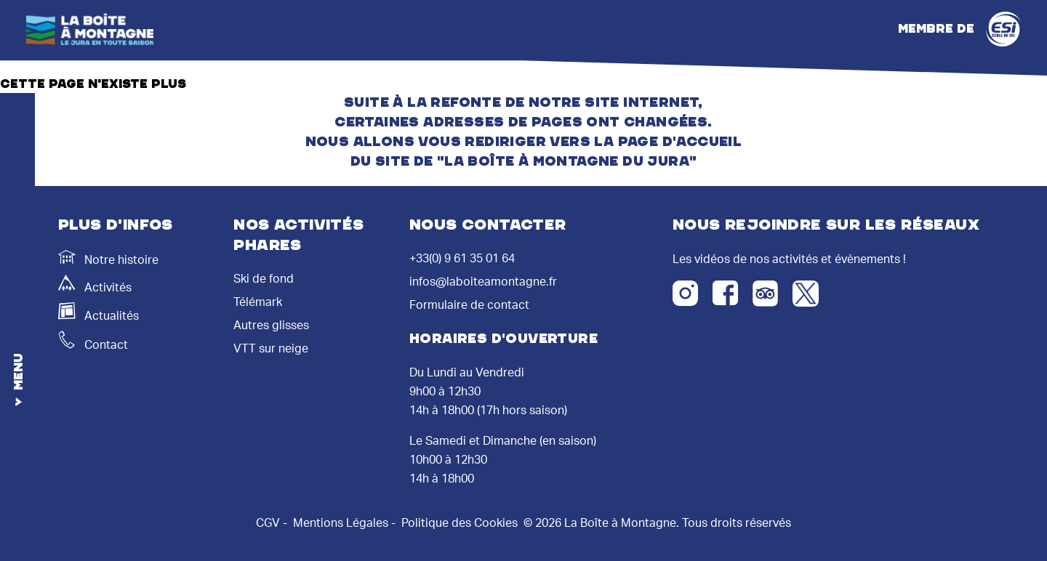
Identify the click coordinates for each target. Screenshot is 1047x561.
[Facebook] (725, 292)
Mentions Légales (340, 523)
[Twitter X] (806, 293)
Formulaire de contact (469, 305)
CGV (268, 523)
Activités (95, 284)
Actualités (98, 312)
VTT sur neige (270, 349)
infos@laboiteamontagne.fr (483, 282)
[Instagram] (685, 293)
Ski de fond (263, 279)
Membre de (960, 29)
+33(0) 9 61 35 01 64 (462, 259)
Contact (93, 341)
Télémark (257, 302)
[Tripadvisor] (765, 293)
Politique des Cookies (459, 523)
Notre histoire (108, 258)
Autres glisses (271, 325)
